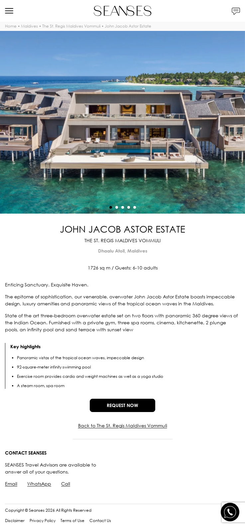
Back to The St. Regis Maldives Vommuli (122, 425)
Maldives (29, 26)
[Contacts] (236, 11)
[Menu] (9, 11)
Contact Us (100, 520)
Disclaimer (15, 520)
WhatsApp (39, 483)
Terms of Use (72, 520)
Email (11, 483)
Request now (122, 405)
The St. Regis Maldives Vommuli (71, 26)
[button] (110, 207)
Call (65, 483)
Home (11, 26)
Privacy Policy (43, 520)
